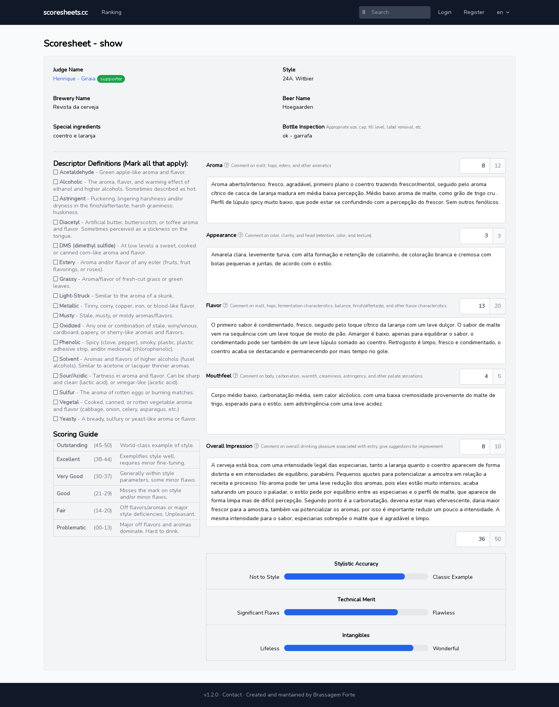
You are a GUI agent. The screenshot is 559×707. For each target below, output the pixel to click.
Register (474, 12)
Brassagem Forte (334, 694)
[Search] (399, 12)
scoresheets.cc (65, 12)
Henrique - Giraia (74, 78)
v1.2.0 (211, 694)
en (504, 12)
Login (444, 12)
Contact (232, 694)
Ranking (112, 12)
